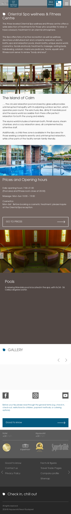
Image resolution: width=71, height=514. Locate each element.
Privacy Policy (12, 473)
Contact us (11, 468)
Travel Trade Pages (51, 468)
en (3, 4)
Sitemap (45, 479)
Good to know (14, 422)
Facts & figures (49, 463)
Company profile (50, 473)
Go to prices (14, 222)
